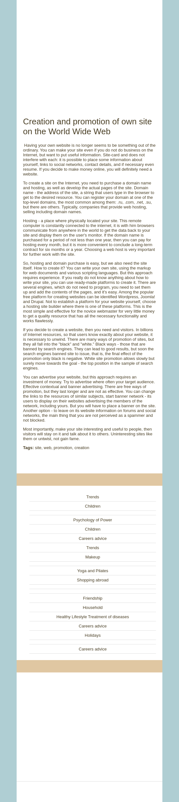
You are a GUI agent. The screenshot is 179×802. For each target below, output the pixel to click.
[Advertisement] (89, 51)
